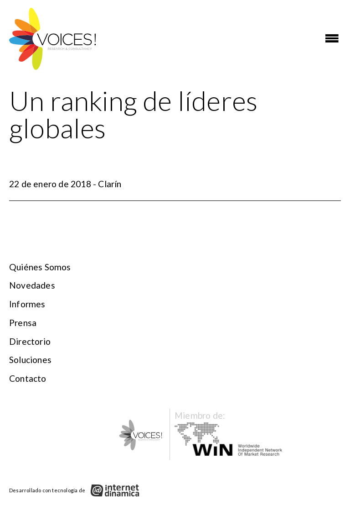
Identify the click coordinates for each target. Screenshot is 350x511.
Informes (27, 304)
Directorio (30, 341)
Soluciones (30, 359)
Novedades (32, 285)
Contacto (27, 378)
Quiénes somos (40, 267)
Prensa (22, 322)
